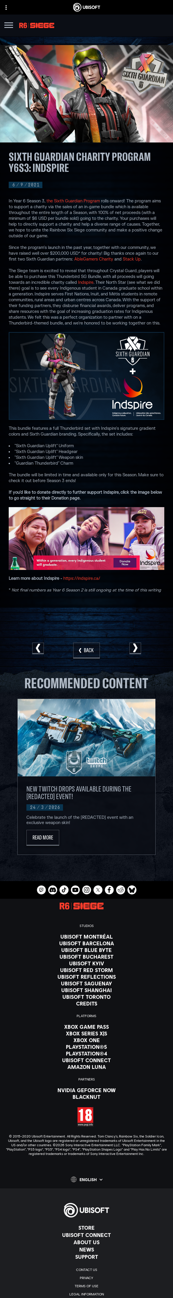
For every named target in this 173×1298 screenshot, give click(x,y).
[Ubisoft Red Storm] (86, 970)
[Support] (86, 1257)
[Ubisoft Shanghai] (86, 990)
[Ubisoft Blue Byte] (86, 950)
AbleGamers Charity (93, 259)
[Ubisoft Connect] (86, 1235)
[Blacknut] (86, 1097)
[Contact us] (86, 1270)
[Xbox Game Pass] (86, 1027)
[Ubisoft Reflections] (86, 977)
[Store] (86, 1228)
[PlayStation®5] (86, 1047)
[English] (86, 1179)
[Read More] (42, 838)
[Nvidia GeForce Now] (86, 1090)
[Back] (86, 651)
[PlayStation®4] (86, 1053)
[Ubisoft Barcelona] (86, 943)
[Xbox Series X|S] (86, 1033)
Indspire (85, 282)
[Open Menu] (8, 26)
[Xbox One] (86, 1040)
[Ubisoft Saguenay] (86, 983)
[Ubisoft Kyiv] (86, 963)
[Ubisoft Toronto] (86, 997)
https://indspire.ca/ (81, 578)
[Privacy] (86, 1278)
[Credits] (86, 1003)
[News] (86, 1249)
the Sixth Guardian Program (73, 201)
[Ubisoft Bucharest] (86, 957)
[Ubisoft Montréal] (86, 936)
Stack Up (132, 259)
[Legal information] (86, 1294)
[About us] (86, 1242)
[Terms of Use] (86, 1286)
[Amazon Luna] (86, 1067)
